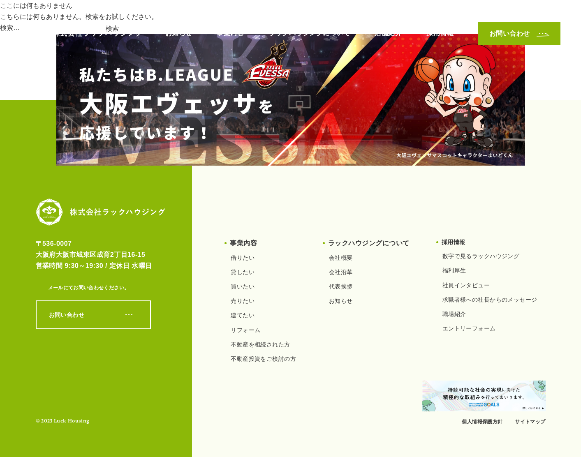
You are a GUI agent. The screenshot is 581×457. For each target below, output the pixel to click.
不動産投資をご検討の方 (263, 358)
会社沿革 (341, 272)
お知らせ (178, 33)
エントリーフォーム (469, 328)
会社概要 (341, 257)
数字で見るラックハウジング (480, 256)
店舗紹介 (388, 33)
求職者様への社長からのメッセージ (489, 299)
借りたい (243, 257)
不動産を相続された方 (260, 344)
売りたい (243, 301)
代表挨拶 (341, 286)
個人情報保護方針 (482, 422)
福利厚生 (454, 270)
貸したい (243, 272)
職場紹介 (454, 314)
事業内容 (230, 33)
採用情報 (440, 33)
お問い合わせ (519, 33)
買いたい (243, 286)
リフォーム (245, 330)
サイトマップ (530, 422)
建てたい (243, 315)
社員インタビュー (466, 285)
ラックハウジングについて (309, 33)
